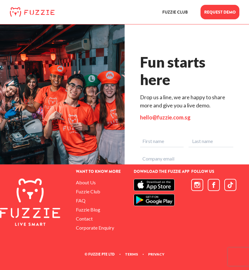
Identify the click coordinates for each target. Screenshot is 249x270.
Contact (84, 218)
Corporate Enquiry (95, 227)
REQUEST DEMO (220, 12)
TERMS (131, 254)
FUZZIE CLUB (175, 12)
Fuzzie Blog (88, 209)
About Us (86, 182)
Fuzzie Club (88, 191)
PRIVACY (156, 254)
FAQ (81, 200)
